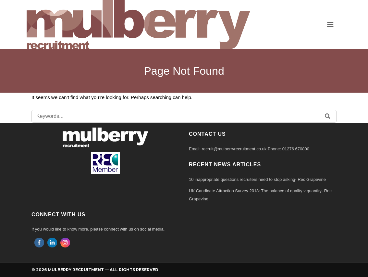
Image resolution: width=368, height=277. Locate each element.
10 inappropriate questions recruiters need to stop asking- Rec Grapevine (257, 179)
